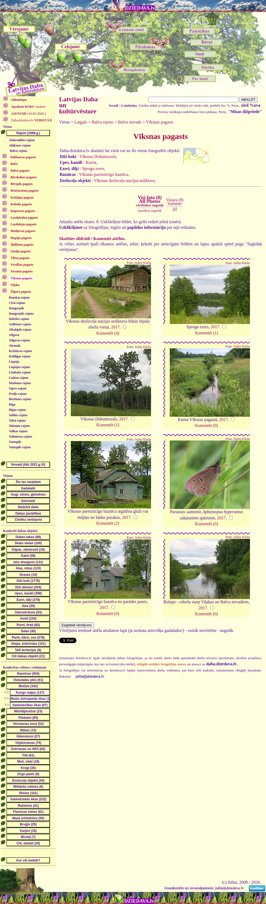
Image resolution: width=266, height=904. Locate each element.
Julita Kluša (143, 263)
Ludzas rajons (18, 378)
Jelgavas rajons (19, 340)
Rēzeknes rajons (20, 399)
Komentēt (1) (206, 333)
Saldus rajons (18, 415)
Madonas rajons (20, 383)
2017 (115, 327)
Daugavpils (16, 308)
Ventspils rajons (20, 447)
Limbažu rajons (20, 372)
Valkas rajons (18, 431)
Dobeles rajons (19, 319)
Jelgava (14, 335)
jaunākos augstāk (149, 210)
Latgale (80, 122)
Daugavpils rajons (21, 313)
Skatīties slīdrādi (74, 238)
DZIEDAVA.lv (140, 8)
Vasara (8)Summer (174, 202)
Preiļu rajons (18, 394)
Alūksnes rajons (20, 145)
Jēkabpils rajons (20, 329)
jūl (174, 209)
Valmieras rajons (20, 436)
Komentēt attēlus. (109, 238)
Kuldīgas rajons (20, 356)
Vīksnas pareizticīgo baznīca (103, 174)
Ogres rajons (17, 388)
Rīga (12, 404)
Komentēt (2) (107, 523)
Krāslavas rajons (20, 351)
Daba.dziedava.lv (31, 120)
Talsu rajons (17, 420)
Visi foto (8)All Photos (150, 201)
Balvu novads (129, 122)
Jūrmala (14, 345)
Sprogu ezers (93, 168)
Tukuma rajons (19, 426)
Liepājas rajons (19, 367)
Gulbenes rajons (20, 324)
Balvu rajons (18, 151)
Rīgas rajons (17, 410)
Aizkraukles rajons (22, 140)
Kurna (91, 162)
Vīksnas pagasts (160, 122)
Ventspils (15, 442)
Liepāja (14, 362)
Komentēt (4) (107, 333)
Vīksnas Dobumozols (97, 156)
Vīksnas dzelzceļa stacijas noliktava (124, 180)
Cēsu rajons (17, 303)
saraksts (28, 107)
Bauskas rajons (19, 297)
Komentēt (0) (206, 425)
